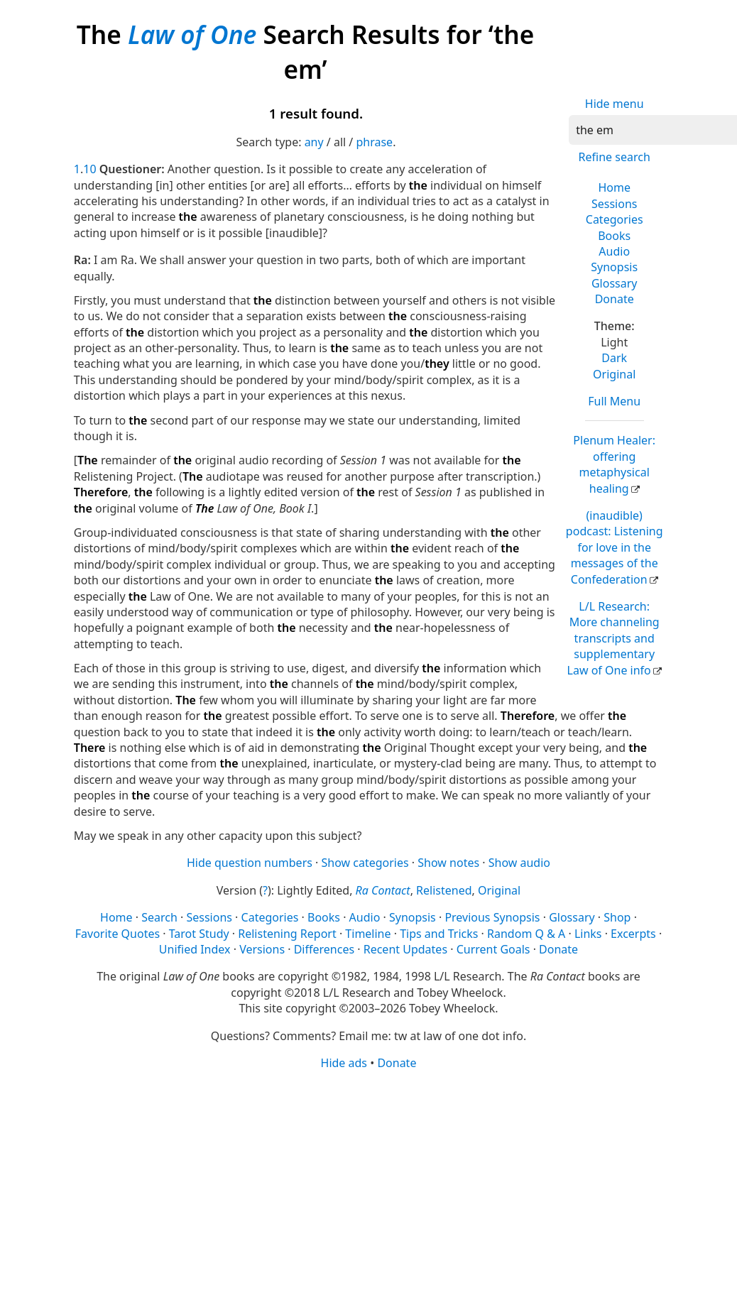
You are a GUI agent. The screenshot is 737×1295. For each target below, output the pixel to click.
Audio (614, 251)
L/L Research (613, 638)
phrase (374, 142)
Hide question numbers (249, 862)
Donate (614, 299)
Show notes (448, 862)
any (314, 142)
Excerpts (633, 933)
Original (614, 374)
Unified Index (195, 949)
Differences (324, 949)
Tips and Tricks (439, 933)
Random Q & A (526, 933)
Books (614, 236)
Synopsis (614, 267)
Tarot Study (199, 933)
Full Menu (614, 401)
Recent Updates (405, 949)
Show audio (519, 862)
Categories (614, 219)
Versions (262, 949)
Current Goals (493, 949)
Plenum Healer (614, 464)
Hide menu (614, 103)
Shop (617, 917)
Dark (614, 358)
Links (588, 933)
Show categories (365, 862)
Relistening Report (287, 933)
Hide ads (344, 1063)
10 (89, 169)
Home (614, 187)
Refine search (614, 157)
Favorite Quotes (117, 933)
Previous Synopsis (492, 917)
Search (159, 917)
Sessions (614, 204)
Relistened (443, 890)
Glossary (614, 283)
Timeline (368, 933)
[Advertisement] (364, 1181)
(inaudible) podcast (614, 547)
